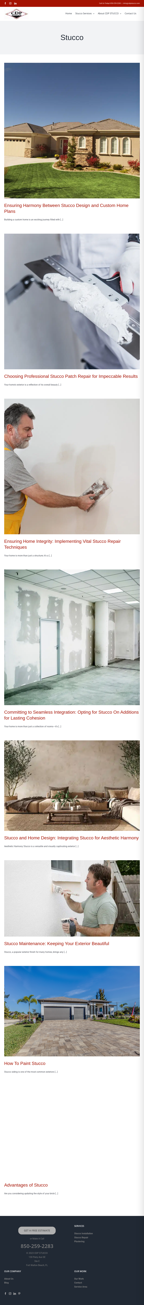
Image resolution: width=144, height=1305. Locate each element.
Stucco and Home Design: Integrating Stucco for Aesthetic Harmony (71, 837)
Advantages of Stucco (26, 1185)
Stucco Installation (83, 1233)
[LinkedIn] (14, 1293)
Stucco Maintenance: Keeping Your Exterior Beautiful (56, 943)
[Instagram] (10, 1293)
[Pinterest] (19, 1293)
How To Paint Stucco (24, 1063)
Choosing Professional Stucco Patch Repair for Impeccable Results (71, 376)
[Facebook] (5, 1293)
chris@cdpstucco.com (131, 3)
